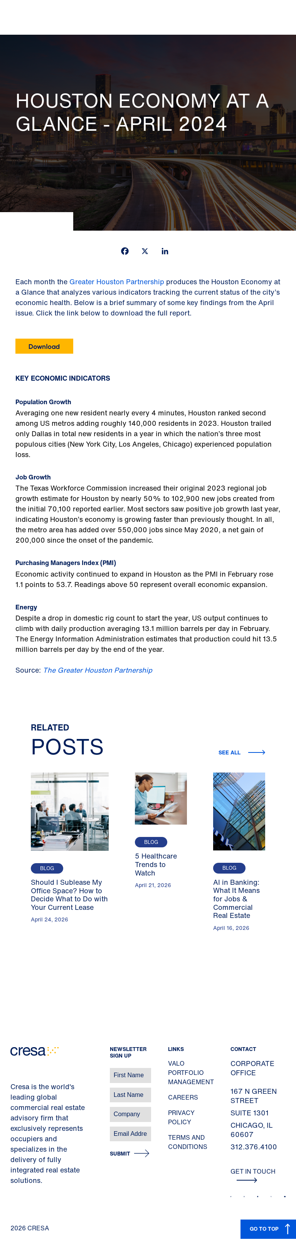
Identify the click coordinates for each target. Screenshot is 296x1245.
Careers (183, 1097)
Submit (120, 1154)
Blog (47, 868)
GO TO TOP (264, 1229)
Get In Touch (253, 1175)
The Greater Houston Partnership (97, 670)
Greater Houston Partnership (116, 282)
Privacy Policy (181, 1117)
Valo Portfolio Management (191, 1072)
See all (230, 752)
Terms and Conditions (187, 1142)
